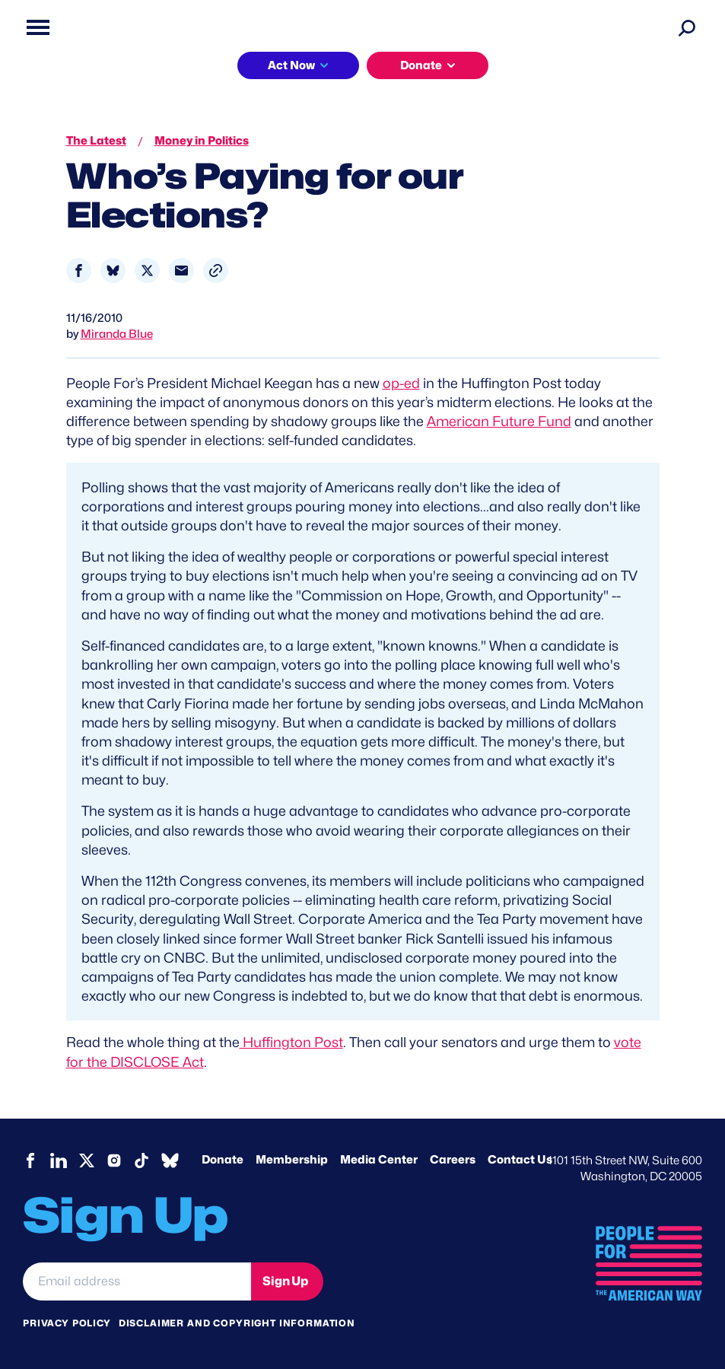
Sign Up (285, 1281)
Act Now (291, 65)
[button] (215, 270)
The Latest (96, 141)
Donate (421, 65)
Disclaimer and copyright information (237, 1323)
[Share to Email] (181, 270)
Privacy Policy (67, 1323)
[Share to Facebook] (78, 270)
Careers (452, 1160)
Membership (292, 1160)
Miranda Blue (117, 334)
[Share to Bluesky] (113, 270)
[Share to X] (147, 270)
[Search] (687, 27)
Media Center (379, 1160)
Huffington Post (291, 1042)
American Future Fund (499, 421)
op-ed (401, 383)
